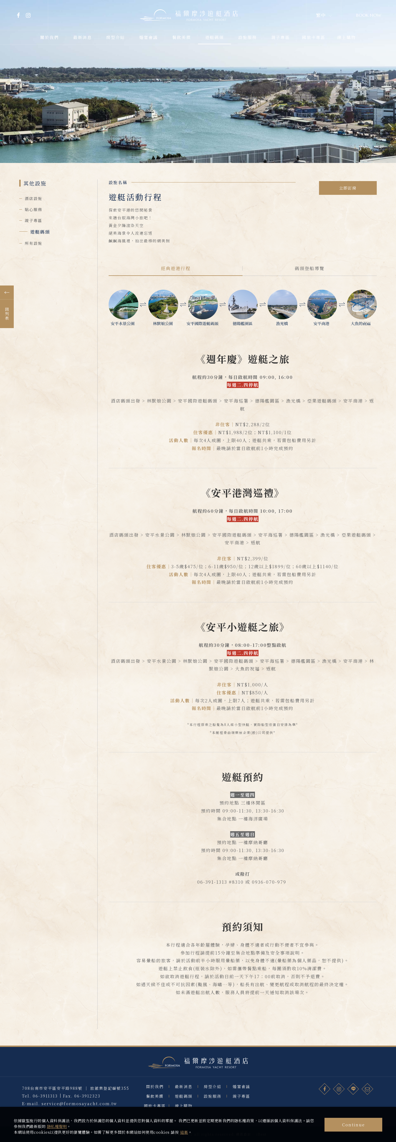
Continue (353, 1124)
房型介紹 (212, 1100)
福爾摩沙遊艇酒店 (198, 1070)
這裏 (184, 1132)
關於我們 (155, 1100)
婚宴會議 (241, 1100)
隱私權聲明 (57, 1126)
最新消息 (184, 1100)
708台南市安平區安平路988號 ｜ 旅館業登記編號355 (75, 1099)
